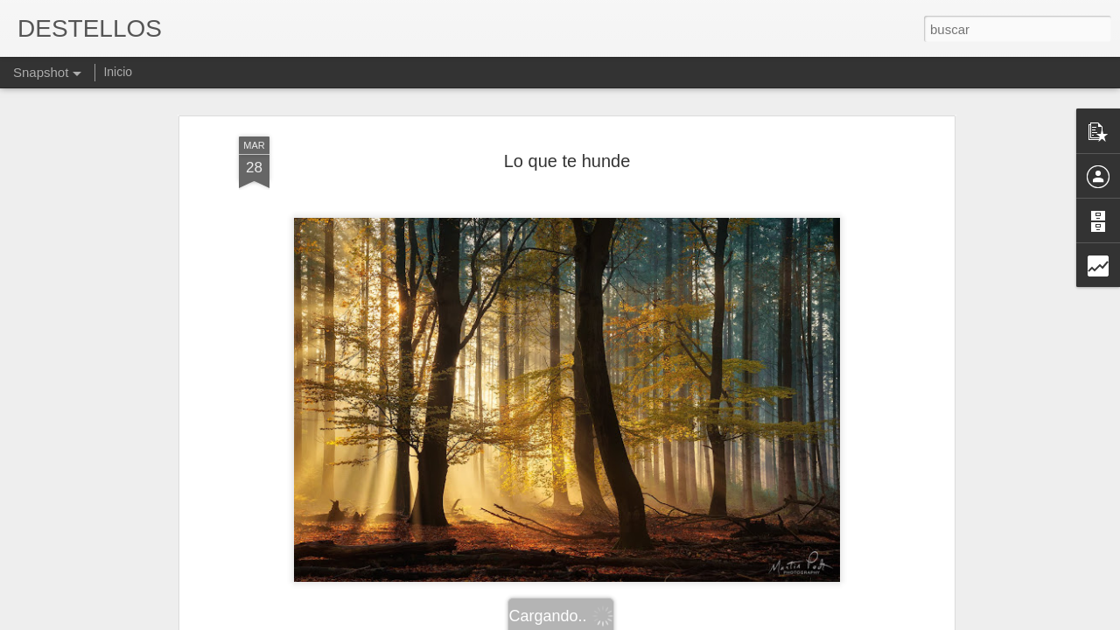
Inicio (117, 72)
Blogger (628, 620)
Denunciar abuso (686, 620)
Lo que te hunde (567, 110)
